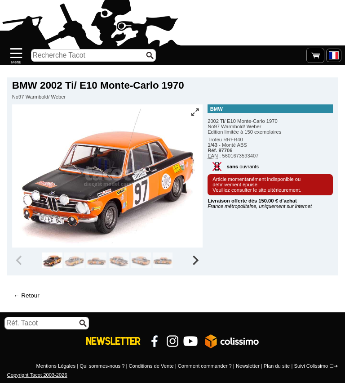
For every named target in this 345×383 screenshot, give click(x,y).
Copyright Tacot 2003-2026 (37, 375)
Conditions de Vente (150, 366)
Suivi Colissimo (311, 366)
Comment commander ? (205, 366)
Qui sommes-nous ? (102, 366)
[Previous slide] (19, 260)
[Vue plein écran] (195, 112)
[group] (52, 260)
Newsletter (248, 366)
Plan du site (277, 366)
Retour (30, 295)
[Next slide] (195, 260)
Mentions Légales (55, 366)
